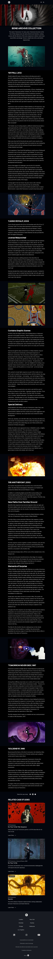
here (26, 40)
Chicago (21, 926)
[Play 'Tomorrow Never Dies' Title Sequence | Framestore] (26, 649)
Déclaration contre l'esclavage (26, 943)
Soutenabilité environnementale (26, 940)
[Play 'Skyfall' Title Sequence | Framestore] (26, 56)
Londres (21, 919)
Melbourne (32, 926)
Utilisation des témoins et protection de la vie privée (27, 947)
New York (32, 919)
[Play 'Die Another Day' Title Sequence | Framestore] (26, 466)
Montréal (21, 923)
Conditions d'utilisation (26, 950)
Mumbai (32, 923)
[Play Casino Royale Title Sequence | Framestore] (26, 204)
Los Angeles (21, 930)
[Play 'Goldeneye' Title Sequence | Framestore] (26, 732)
